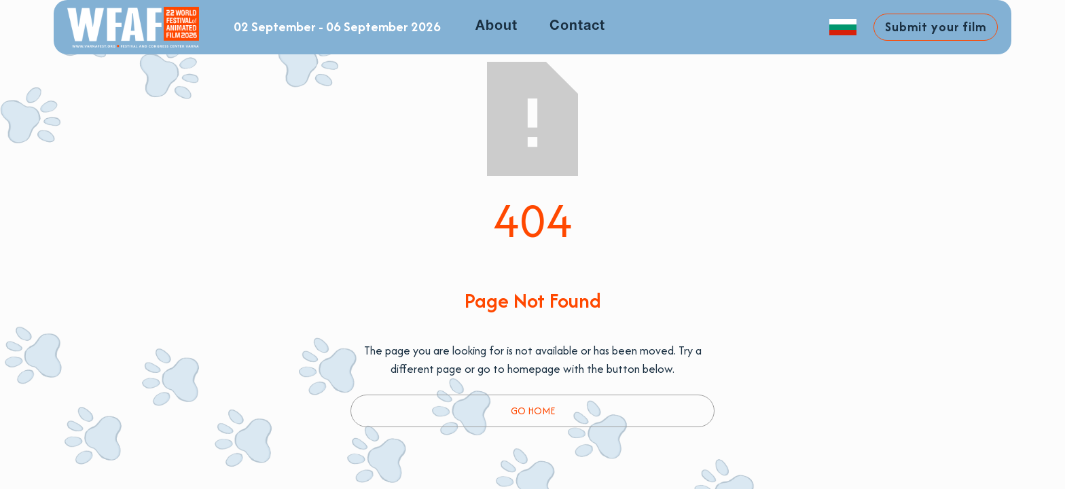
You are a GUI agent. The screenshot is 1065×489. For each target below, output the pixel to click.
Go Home (533, 410)
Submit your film (935, 27)
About (496, 26)
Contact (577, 26)
